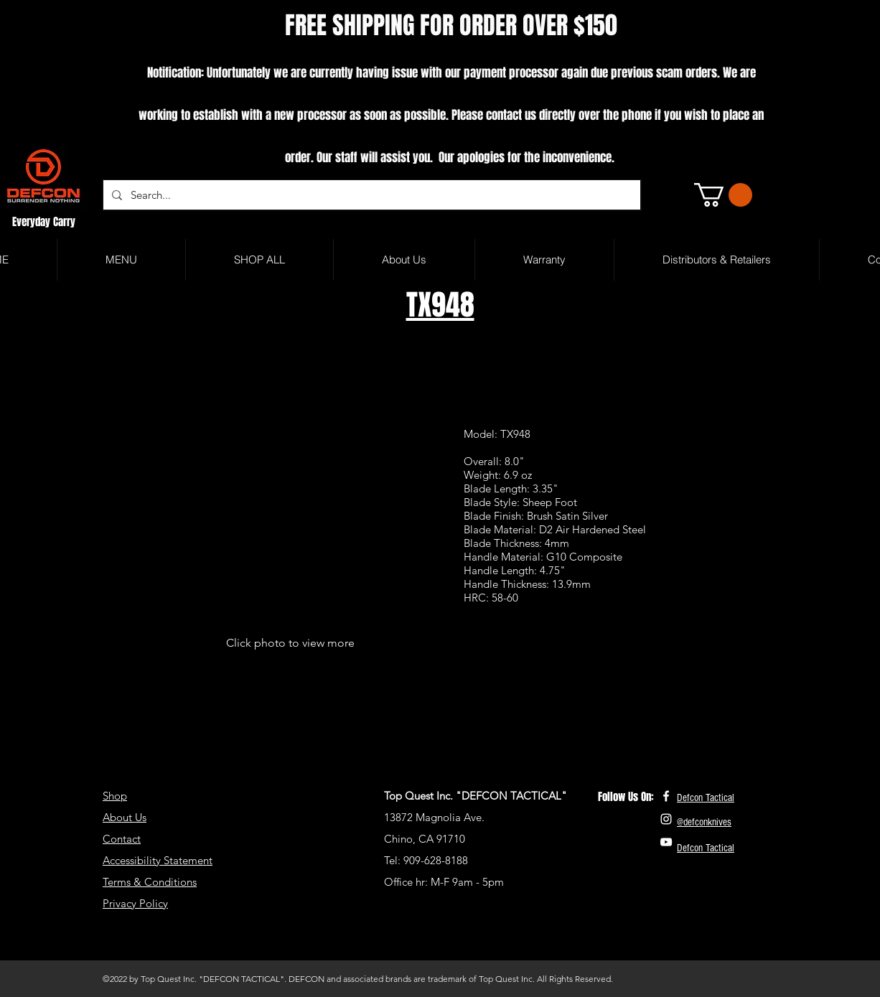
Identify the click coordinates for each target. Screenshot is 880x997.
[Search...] (370, 195)
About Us (124, 817)
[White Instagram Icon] (666, 819)
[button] (723, 195)
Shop (115, 795)
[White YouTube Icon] (666, 842)
